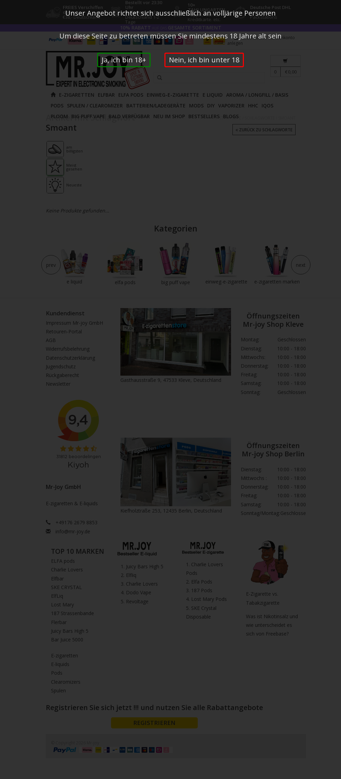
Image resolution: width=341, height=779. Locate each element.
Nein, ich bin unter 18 (204, 59)
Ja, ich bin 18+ (124, 59)
